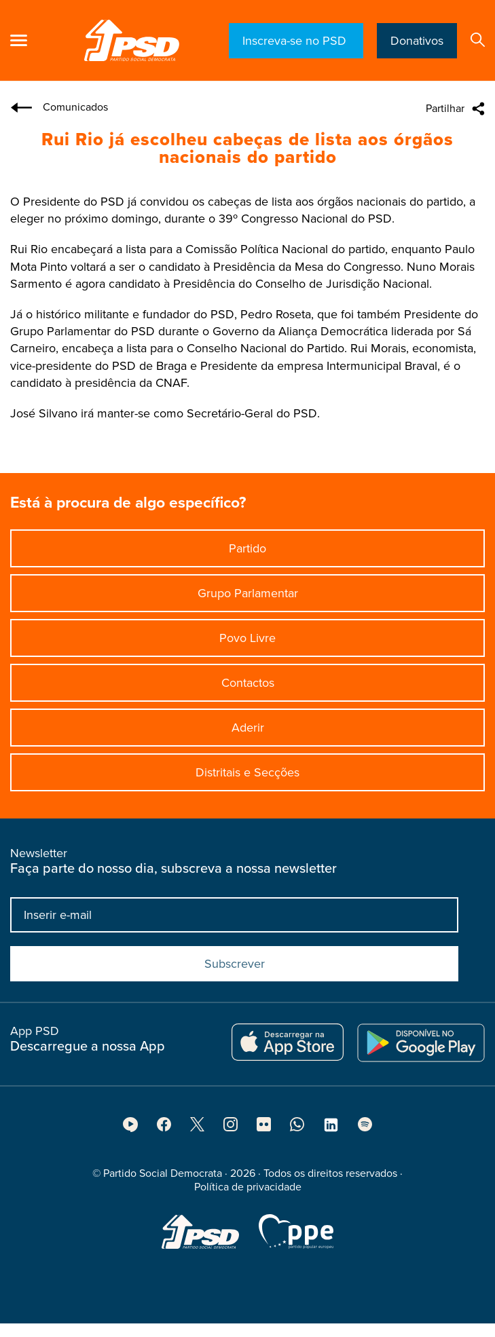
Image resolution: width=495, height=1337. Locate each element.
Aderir (248, 727)
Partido (247, 548)
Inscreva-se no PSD (296, 40)
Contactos (247, 682)
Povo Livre (247, 637)
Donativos (416, 40)
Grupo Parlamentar (248, 593)
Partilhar (445, 108)
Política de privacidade (247, 1191)
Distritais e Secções (247, 772)
